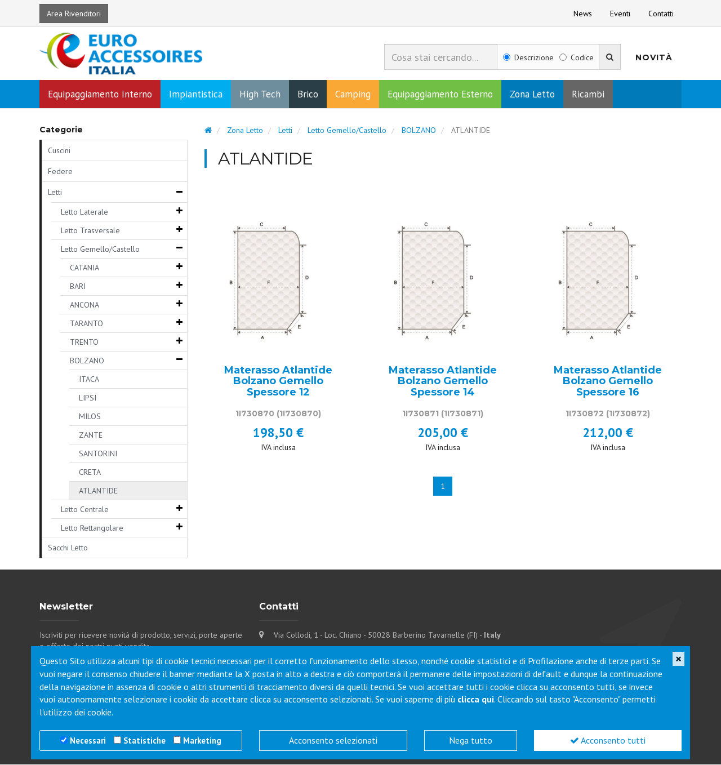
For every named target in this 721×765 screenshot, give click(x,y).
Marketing (202, 740)
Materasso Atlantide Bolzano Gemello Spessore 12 (278, 381)
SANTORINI (98, 454)
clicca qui (475, 699)
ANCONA (84, 305)
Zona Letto (532, 94)
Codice (576, 57)
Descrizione (528, 57)
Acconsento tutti (608, 740)
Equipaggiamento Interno (100, 94)
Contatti (661, 13)
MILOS (90, 417)
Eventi (620, 13)
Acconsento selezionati (333, 740)
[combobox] (440, 57)
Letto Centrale (85, 510)
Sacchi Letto (68, 548)
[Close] (678, 659)
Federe (60, 172)
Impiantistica (195, 94)
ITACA (89, 380)
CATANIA (84, 268)
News (582, 13)
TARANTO (86, 324)
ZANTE (91, 435)
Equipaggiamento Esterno (440, 94)
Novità (654, 57)
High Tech (260, 94)
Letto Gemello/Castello (100, 249)
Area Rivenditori (74, 13)
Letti (55, 193)
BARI (78, 287)
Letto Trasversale (90, 231)
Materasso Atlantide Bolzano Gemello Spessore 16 (608, 381)
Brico (307, 94)
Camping (353, 94)
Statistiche (144, 740)
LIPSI (87, 398)
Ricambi (588, 94)
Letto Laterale (84, 212)
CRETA (90, 473)
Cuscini (59, 151)
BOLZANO (87, 361)
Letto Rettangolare (92, 528)
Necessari (88, 740)
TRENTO (84, 342)
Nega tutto (470, 740)
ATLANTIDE (98, 491)
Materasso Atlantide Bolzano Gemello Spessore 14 (443, 381)
